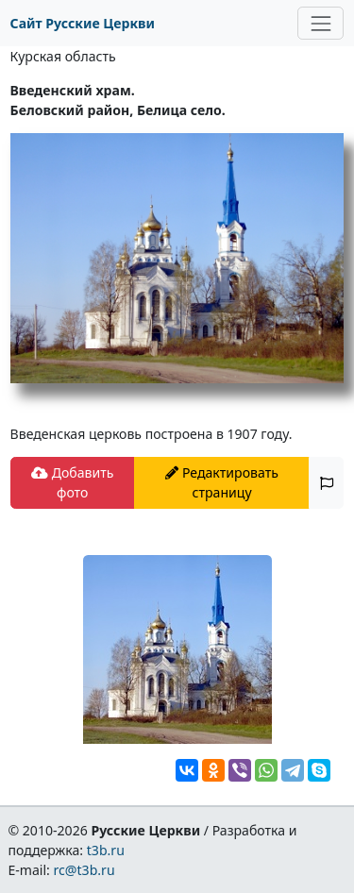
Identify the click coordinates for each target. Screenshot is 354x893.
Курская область (63, 56)
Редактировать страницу (221, 482)
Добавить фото (72, 482)
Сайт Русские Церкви (82, 23)
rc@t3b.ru (84, 870)
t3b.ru (106, 850)
